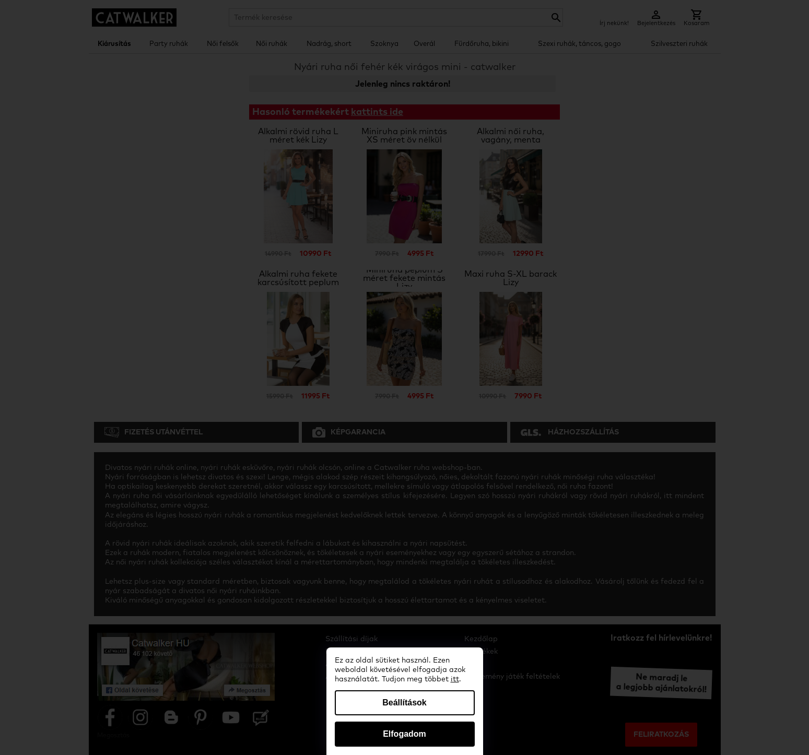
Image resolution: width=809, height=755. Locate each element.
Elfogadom (404, 733)
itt (455, 679)
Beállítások (404, 702)
